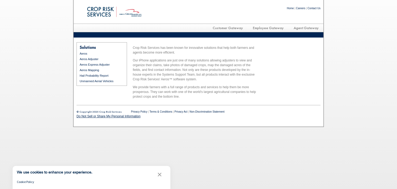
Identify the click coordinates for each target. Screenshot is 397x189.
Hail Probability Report (94, 75)
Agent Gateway (306, 27)
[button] (159, 175)
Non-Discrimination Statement (207, 111)
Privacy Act (180, 111)
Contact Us (314, 8)
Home (290, 8)
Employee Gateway (268, 27)
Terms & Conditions (161, 111)
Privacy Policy (139, 111)
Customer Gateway (228, 27)
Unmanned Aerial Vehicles (96, 81)
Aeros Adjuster (89, 59)
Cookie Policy (25, 182)
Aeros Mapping (89, 70)
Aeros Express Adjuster (95, 64)
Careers (301, 8)
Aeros (83, 53)
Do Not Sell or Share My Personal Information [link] (108, 116)
